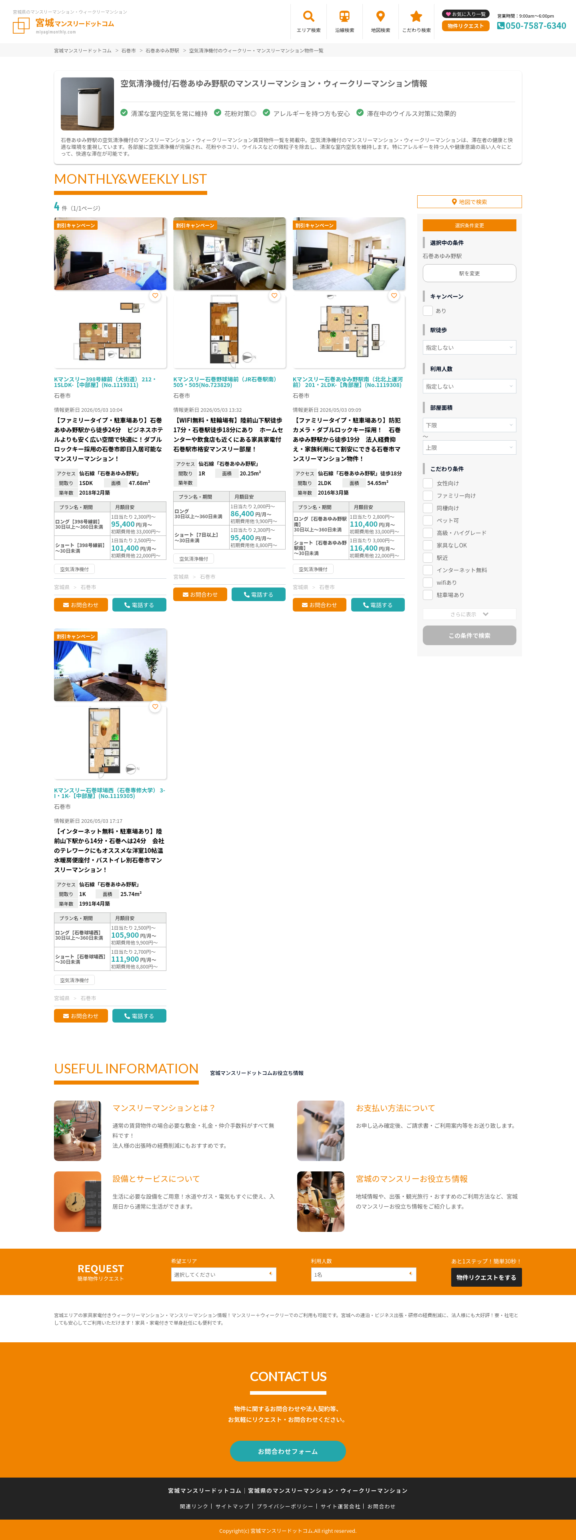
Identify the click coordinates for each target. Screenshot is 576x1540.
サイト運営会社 (340, 1504)
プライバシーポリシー (285, 1504)
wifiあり (447, 582)
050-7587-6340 (536, 25)
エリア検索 (309, 29)
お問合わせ (84, 605)
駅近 (442, 557)
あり (441, 310)
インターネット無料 (462, 569)
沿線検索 (344, 29)
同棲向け (448, 507)
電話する (143, 605)
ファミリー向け (456, 495)
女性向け (448, 483)
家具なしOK (452, 544)
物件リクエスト (466, 26)
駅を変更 (469, 273)
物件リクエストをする (486, 1277)
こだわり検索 (416, 29)
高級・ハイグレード (462, 532)
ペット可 (448, 519)
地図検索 (380, 29)
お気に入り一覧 (469, 13)
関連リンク (194, 1504)
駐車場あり (451, 594)
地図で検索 (473, 201)
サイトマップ (233, 1504)
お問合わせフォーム (288, 1450)
